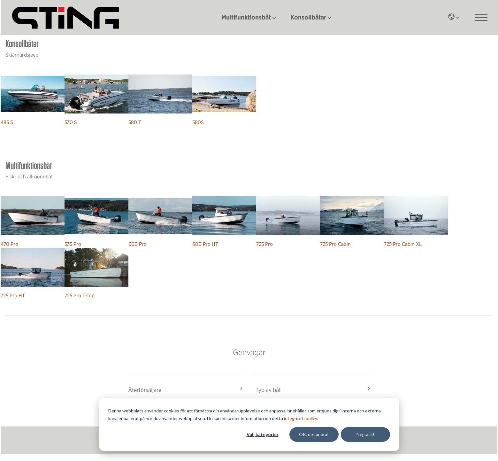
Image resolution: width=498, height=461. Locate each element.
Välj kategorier (263, 434)
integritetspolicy (300, 418)
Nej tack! (365, 434)
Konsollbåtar (308, 17)
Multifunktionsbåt (246, 17)
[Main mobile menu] (481, 17)
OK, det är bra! (314, 434)
